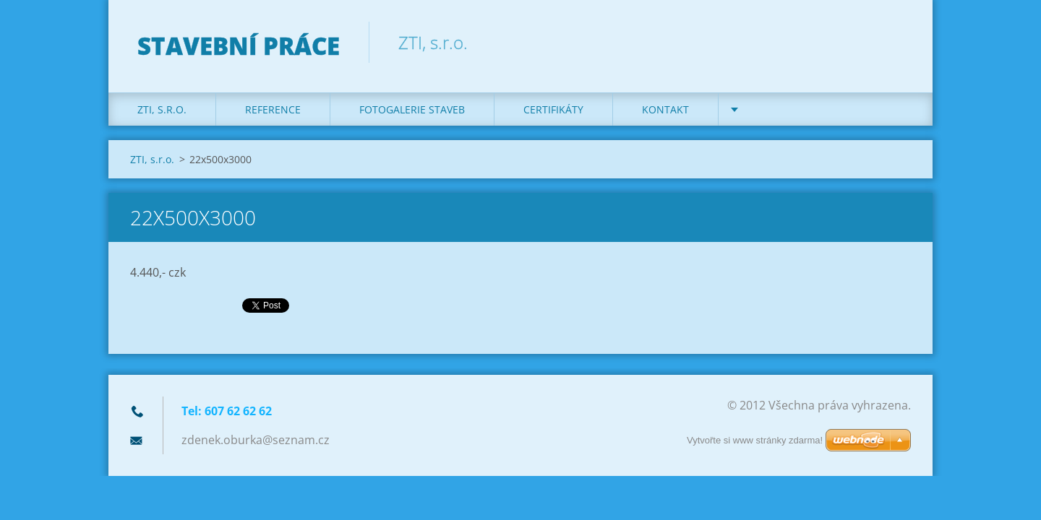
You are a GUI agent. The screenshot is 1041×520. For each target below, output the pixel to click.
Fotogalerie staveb (412, 109)
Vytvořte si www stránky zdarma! (755, 440)
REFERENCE (273, 109)
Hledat (895, 42)
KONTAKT (665, 109)
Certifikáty (553, 109)
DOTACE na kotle (793, 109)
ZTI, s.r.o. (162, 109)
